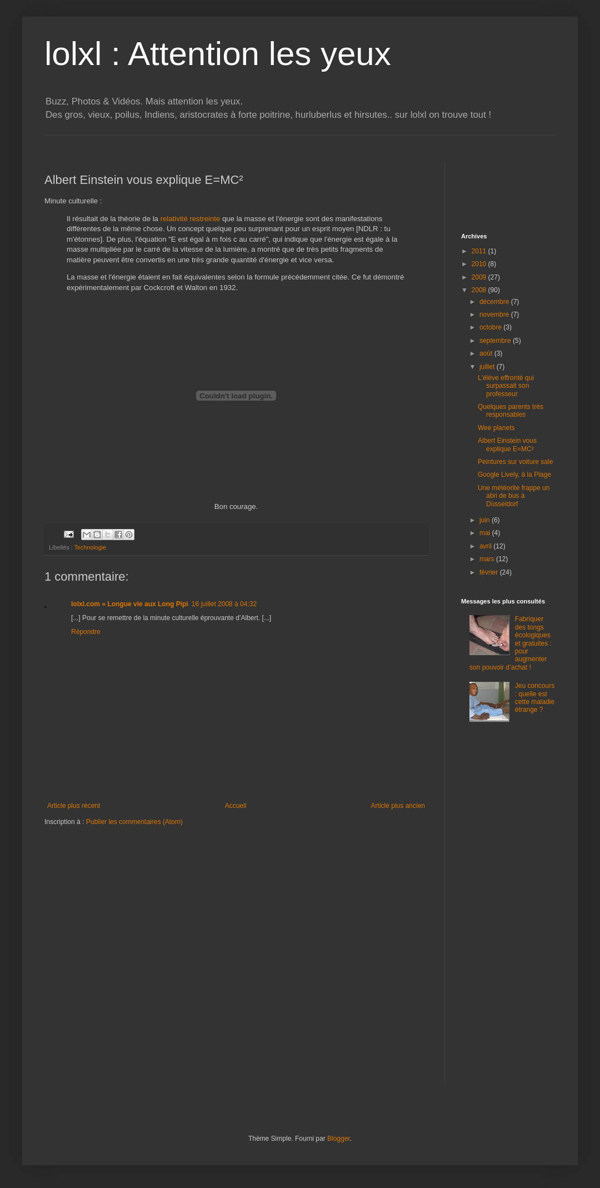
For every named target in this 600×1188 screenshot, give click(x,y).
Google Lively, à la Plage (514, 474)
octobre (491, 327)
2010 (480, 264)
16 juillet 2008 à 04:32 (224, 604)
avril (486, 546)
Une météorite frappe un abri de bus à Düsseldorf (513, 496)
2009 (480, 277)
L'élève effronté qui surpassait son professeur (506, 386)
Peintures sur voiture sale (515, 462)
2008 (480, 290)
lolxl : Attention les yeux (217, 53)
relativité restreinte (191, 218)
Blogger (338, 1138)
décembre (495, 302)
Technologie (90, 547)
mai (485, 533)
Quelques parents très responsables (510, 410)
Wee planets (496, 428)
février (489, 572)
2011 (480, 251)
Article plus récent (73, 806)
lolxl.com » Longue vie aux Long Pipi (129, 604)
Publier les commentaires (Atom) (134, 822)
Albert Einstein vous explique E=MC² (507, 444)
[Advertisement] (246, 140)
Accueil (236, 806)
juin (485, 520)
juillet (488, 367)
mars (487, 559)
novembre (495, 314)
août (486, 353)
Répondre (86, 632)
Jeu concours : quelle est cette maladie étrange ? (534, 697)
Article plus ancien (398, 806)
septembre (496, 341)
